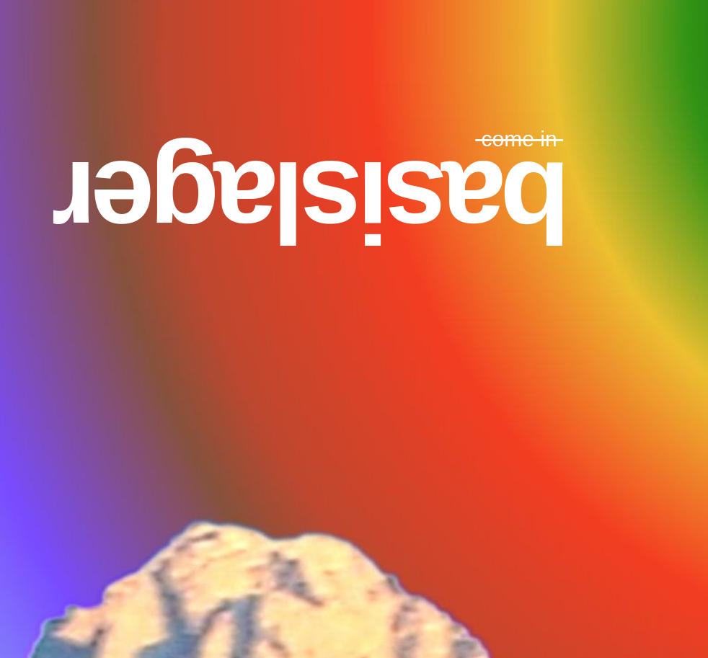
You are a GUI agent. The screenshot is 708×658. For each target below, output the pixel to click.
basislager (313, 202)
